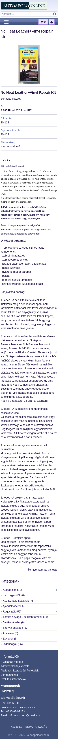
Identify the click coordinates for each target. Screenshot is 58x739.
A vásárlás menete (12, 661)
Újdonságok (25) (13, 643)
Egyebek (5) (10, 638)
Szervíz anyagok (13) (15, 627)
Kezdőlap (16, 726)
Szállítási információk (13, 679)
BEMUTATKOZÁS (36, 726)
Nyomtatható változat (44, 569)
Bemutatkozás (9, 674)
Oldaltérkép (8, 691)
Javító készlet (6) (14, 622)
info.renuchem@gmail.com (25, 715)
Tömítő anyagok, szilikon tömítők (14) (25, 616)
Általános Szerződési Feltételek (20, 670)
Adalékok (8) (10, 633)
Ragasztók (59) (12, 611)
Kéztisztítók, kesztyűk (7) (18, 600)
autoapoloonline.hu (38, 735)
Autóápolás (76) (12, 589)
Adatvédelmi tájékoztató (15, 666)
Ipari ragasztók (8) (14, 595)
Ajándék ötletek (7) (14, 606)
